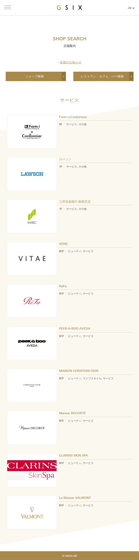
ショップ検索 (34, 76)
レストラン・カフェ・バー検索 (102, 76)
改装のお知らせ (70, 62)
